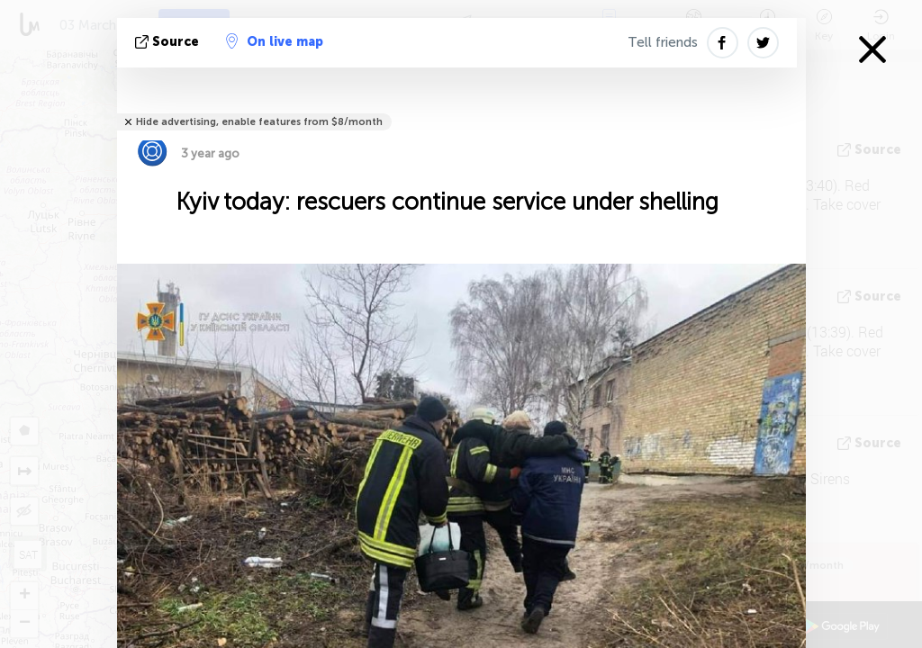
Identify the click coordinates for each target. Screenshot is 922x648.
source (169, 42)
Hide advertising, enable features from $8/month (259, 122)
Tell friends (663, 42)
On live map (274, 41)
